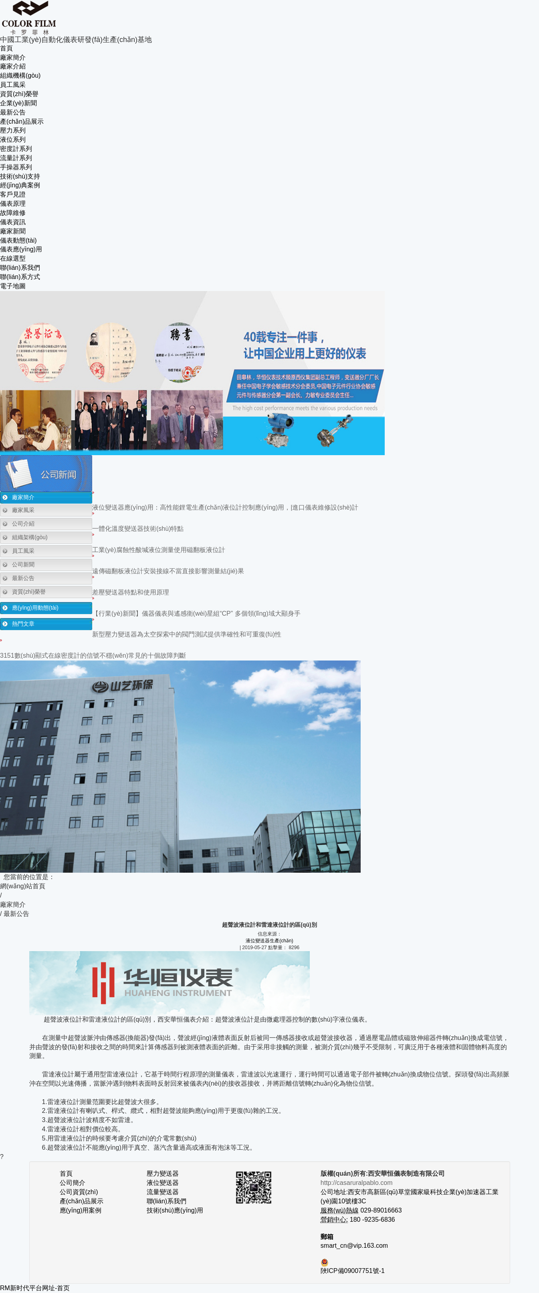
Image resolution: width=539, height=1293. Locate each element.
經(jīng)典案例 (20, 185)
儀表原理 (13, 203)
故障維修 (13, 212)
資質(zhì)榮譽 (19, 93)
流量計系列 (16, 158)
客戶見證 (13, 194)
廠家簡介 (13, 57)
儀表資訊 (13, 222)
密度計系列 (16, 148)
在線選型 (13, 258)
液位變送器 (163, 1182)
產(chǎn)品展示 (22, 121)
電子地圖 (13, 286)
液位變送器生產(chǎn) (269, 941)
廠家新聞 (13, 231)
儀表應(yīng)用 (21, 249)
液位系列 (13, 139)
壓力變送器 (163, 1173)
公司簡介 (72, 1182)
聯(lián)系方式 (20, 276)
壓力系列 (13, 130)
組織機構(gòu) (20, 75)
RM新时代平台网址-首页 (35, 1288)
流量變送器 (163, 1192)
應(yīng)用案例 (81, 1210)
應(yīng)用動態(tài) (35, 607)
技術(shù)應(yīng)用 (175, 1210)
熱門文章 (23, 623)
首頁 (6, 48)
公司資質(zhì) (79, 1192)
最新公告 (13, 112)
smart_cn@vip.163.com (354, 1245)
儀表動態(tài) (18, 240)
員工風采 (13, 84)
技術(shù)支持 (20, 176)
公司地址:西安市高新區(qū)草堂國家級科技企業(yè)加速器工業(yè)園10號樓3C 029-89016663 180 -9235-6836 (410, 1201)
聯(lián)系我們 (20, 267)
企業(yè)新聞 (18, 103)
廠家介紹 (13, 66)
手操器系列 (16, 167)
